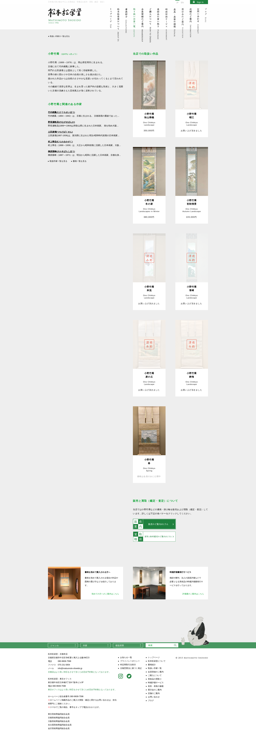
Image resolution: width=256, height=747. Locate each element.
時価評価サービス (156, 682)
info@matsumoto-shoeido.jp (70, 668)
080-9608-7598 (64, 661)
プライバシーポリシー (130, 661)
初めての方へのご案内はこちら (105, 594)
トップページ (154, 657)
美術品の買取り (155, 679)
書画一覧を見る (80, 161)
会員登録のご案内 (156, 672)
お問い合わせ (154, 697)
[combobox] (63, 645)
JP (177, 2)
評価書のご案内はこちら (193, 594)
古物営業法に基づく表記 (131, 668)
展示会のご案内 (155, 690)
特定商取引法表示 (128, 664)
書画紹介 (152, 664)
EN (182, 2)
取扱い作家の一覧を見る (60, 36)
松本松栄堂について (157, 661)
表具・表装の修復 (156, 686)
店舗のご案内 (154, 693)
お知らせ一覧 (126, 657)
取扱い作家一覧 (155, 668)
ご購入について (155, 675)
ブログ (151, 700)
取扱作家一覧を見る (58, 161)
